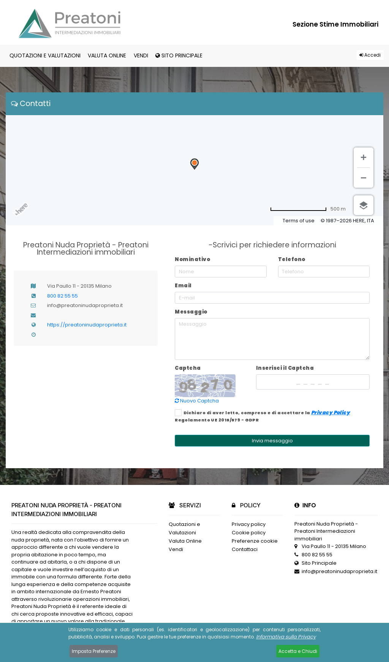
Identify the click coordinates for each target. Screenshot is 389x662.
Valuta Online (107, 55)
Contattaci (245, 549)
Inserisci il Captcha (285, 368)
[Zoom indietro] (363, 178)
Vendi (141, 55)
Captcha (188, 368)
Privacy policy (249, 524)
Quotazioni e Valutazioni (45, 55)
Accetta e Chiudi (297, 651)
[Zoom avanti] (363, 157)
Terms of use (299, 220)
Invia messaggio (272, 440)
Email (183, 285)
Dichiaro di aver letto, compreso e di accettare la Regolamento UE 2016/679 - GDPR (262, 416)
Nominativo (192, 259)
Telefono (291, 259)
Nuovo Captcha (197, 400)
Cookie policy (249, 532)
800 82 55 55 (62, 295)
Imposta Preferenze (93, 651)
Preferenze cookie (255, 541)
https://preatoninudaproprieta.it (87, 324)
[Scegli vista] (363, 205)
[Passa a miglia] (308, 209)
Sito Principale (178, 55)
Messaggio (191, 311)
